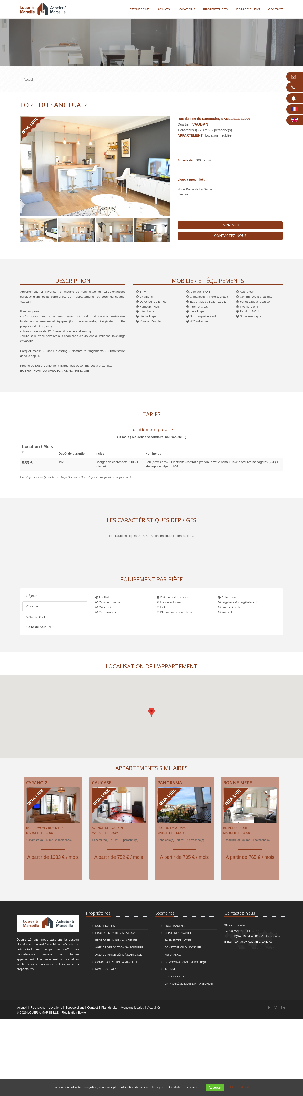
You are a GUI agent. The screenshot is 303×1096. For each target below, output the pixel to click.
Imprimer (230, 225)
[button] (151, 712)
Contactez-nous (230, 235)
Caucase (101, 782)
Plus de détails (240, 1087)
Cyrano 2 (36, 782)
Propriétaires (215, 9)
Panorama (169, 782)
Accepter (215, 1087)
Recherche (139, 9)
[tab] (151, 432)
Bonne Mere (237, 782)
